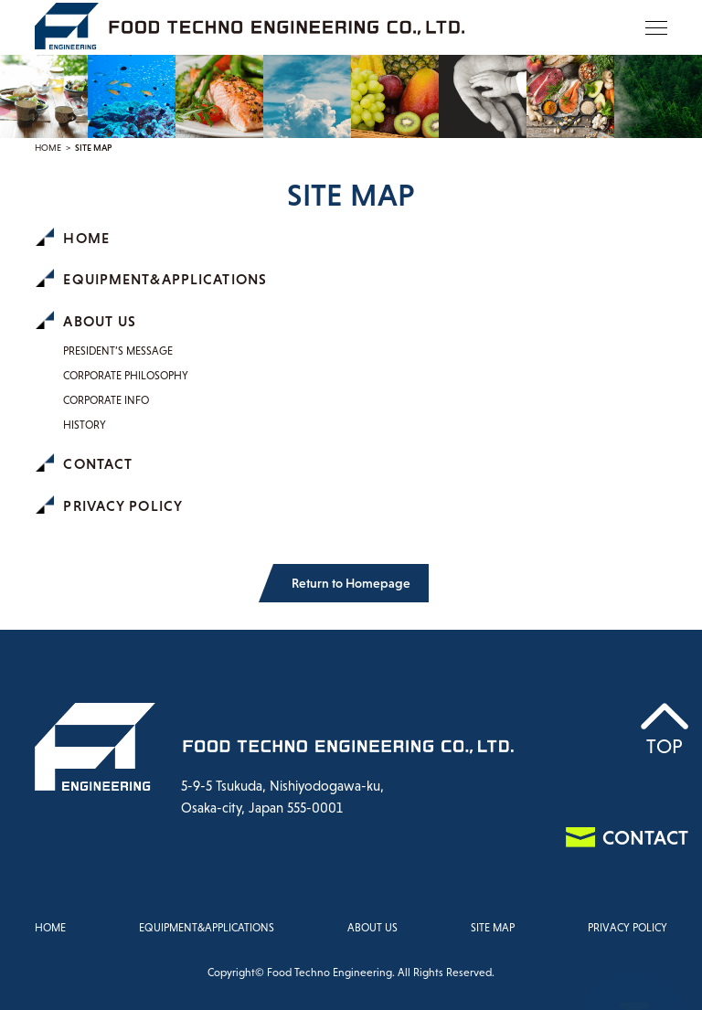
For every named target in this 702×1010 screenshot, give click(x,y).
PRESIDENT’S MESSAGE (118, 351)
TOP (664, 746)
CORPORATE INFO (106, 400)
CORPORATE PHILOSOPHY (125, 375)
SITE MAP (493, 927)
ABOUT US (99, 321)
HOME (48, 148)
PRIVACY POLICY (123, 505)
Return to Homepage (351, 583)
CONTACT (98, 463)
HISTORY (84, 425)
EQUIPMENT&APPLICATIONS (165, 279)
